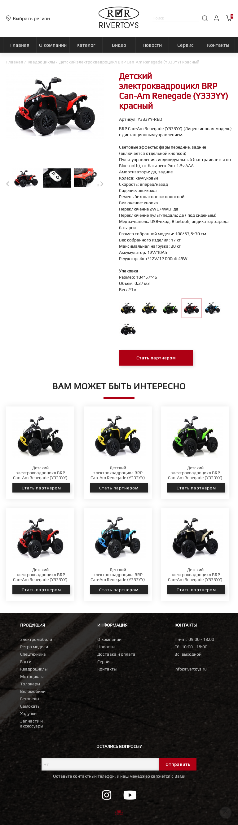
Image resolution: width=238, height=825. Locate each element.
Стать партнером (156, 357)
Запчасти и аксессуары (31, 723)
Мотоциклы (31, 676)
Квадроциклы (41, 61)
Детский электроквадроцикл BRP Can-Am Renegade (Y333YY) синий (117, 577)
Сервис (104, 661)
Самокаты (30, 706)
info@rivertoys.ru (190, 669)
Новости (106, 646)
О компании (109, 639)
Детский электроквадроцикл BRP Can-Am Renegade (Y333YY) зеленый (195, 475)
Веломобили (33, 691)
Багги (25, 661)
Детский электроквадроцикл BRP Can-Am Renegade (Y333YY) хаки (195, 577)
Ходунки (28, 713)
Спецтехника (33, 654)
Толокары (30, 683)
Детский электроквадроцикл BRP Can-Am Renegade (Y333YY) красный (40, 577)
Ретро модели (34, 646)
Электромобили (36, 639)
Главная (14, 61)
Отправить (177, 764)
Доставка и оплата (116, 654)
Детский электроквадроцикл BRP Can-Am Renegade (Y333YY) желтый (117, 475)
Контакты (107, 669)
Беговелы (29, 698)
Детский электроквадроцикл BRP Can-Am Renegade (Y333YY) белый (40, 475)
